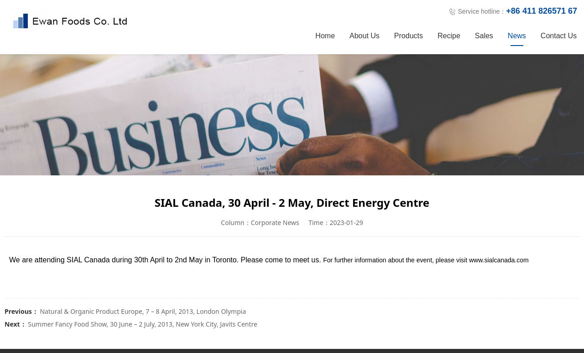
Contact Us (559, 36)
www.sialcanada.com (499, 260)
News (517, 36)
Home (325, 36)
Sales (484, 36)
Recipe (449, 36)
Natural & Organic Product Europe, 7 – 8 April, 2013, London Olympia (143, 311)
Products (408, 36)
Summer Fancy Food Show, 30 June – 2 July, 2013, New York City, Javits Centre (142, 324)
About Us (364, 36)
